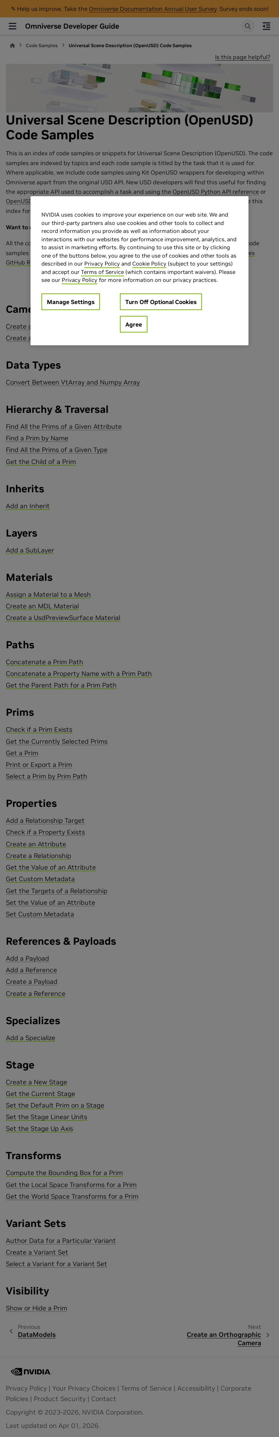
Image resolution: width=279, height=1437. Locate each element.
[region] (139, 270)
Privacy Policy (102, 263)
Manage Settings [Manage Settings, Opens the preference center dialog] (70, 301)
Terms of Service (102, 271)
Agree (133, 324)
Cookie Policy (149, 263)
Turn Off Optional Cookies (161, 301)
